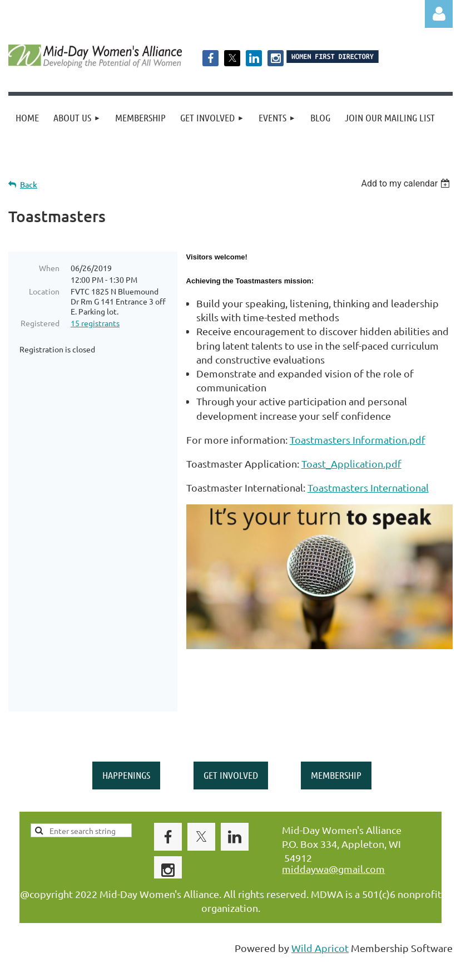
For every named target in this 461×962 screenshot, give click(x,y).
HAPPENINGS (126, 775)
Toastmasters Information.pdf (357, 439)
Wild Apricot (320, 948)
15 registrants (95, 323)
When (49, 268)
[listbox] (407, 183)
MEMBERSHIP (336, 775)
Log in (439, 14)
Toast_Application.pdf (351, 463)
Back (28, 184)
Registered (40, 323)
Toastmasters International (368, 487)
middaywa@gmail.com (333, 869)
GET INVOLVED (231, 775)
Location (44, 291)
